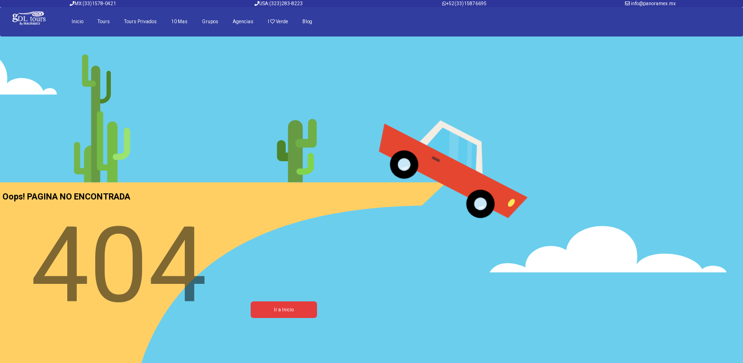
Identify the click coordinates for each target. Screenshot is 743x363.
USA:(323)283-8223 (278, 3)
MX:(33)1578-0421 (93, 3)
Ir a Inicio (284, 309)
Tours (104, 21)
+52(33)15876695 (466, 3)
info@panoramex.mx (653, 3)
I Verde (278, 21)
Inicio (77, 21)
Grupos (210, 21)
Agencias (243, 21)
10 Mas (179, 21)
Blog (307, 21)
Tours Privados (140, 21)
